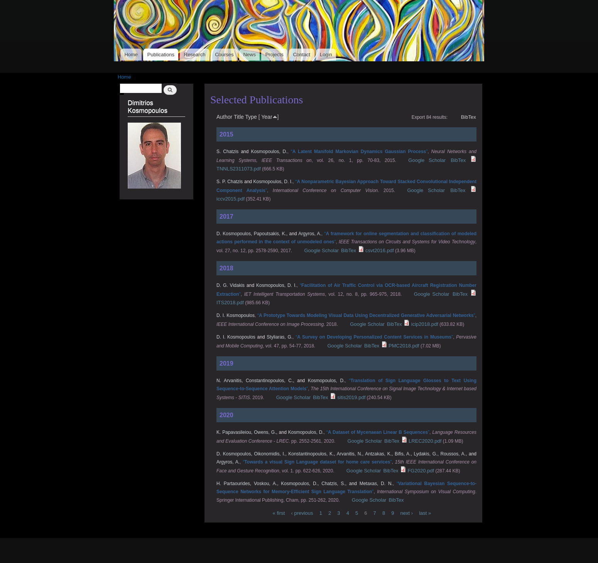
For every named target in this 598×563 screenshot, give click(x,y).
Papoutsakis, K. (270, 233)
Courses (224, 54)
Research (195, 54)
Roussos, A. (453, 454)
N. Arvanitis (229, 380)
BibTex (468, 117)
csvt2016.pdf (379, 250)
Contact (301, 54)
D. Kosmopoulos (233, 233)
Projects (274, 54)
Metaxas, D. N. (376, 483)
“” (359, 151)
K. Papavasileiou (233, 432)
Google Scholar (427, 160)
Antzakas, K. (378, 454)
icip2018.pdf (424, 324)
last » (425, 513)
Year (266, 117)
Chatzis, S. (333, 483)
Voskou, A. (265, 483)
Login (326, 54)
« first (279, 513)
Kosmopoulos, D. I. (273, 181)
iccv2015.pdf (230, 199)
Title (239, 117)
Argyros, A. (309, 233)
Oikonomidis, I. (269, 454)
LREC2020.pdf (425, 441)
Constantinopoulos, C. (269, 380)
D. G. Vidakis (230, 285)
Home (131, 54)
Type (251, 117)
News (249, 54)
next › (406, 513)
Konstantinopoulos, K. (311, 454)
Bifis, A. (402, 454)
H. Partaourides (233, 483)
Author (224, 117)
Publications (160, 54)
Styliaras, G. (279, 337)
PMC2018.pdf (404, 346)
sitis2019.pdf (351, 397)
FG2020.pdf (420, 471)
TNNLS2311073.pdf (238, 169)
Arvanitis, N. (349, 454)
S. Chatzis (227, 151)
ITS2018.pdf (230, 302)
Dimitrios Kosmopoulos (147, 106)
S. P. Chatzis (229, 181)
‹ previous (302, 513)
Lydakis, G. (426, 454)
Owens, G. (265, 432)
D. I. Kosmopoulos (235, 315)
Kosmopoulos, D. (269, 151)
